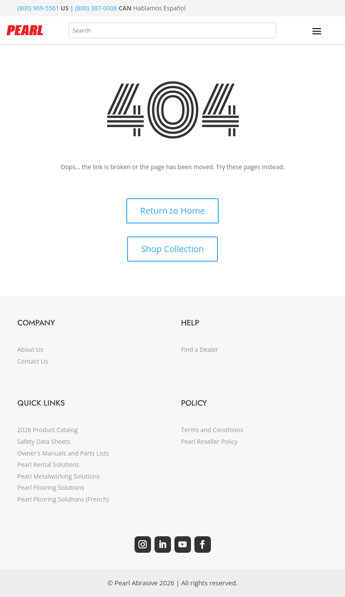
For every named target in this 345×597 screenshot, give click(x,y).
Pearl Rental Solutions (48, 464)
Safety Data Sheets (43, 441)
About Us (30, 349)
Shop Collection (172, 249)
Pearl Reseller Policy (209, 441)
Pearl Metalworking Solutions (58, 476)
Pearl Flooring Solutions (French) (63, 499)
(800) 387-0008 (96, 8)
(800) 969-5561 (38, 8)
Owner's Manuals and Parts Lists (63, 453)
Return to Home (172, 210)
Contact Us (32, 361)
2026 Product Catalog (47, 430)
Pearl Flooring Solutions (50, 487)
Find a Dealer (199, 349)
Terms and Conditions (212, 430)
